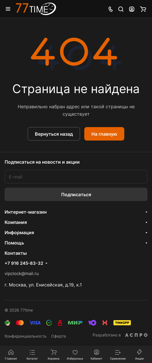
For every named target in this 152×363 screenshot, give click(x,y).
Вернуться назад (54, 134)
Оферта (58, 336)
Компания (16, 222)
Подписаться (76, 194)
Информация (19, 232)
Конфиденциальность (26, 336)
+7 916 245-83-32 (24, 263)
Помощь (14, 243)
